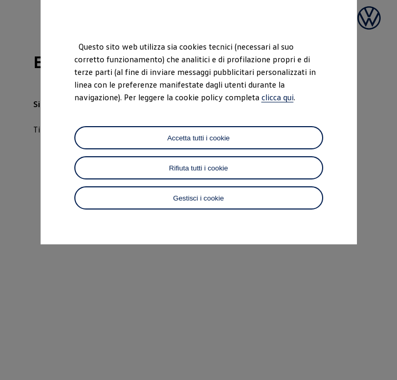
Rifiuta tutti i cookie (198, 168)
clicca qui (278, 97)
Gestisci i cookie (198, 198)
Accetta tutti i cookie (198, 138)
